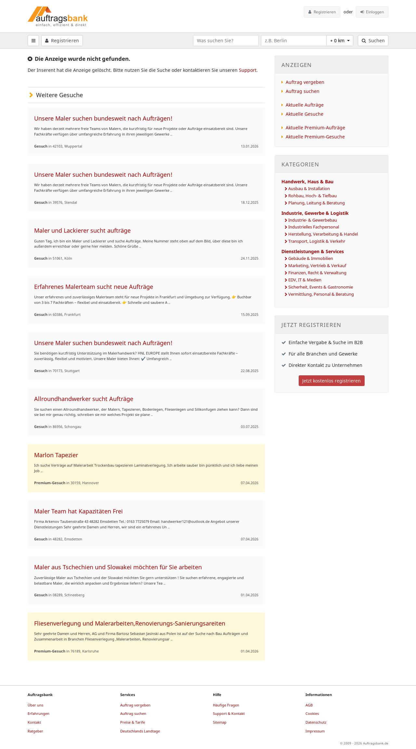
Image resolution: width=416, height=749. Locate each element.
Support (247, 70)
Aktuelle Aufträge (305, 105)
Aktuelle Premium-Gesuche (315, 137)
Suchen (373, 40)
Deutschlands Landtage (140, 731)
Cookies (312, 713)
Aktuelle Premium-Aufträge (315, 127)
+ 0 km (338, 40)
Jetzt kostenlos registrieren (331, 381)
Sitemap (220, 722)
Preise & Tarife (132, 722)
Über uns (35, 705)
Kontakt (34, 722)
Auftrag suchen (302, 91)
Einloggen (372, 12)
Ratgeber (35, 731)
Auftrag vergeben (305, 82)
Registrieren (322, 12)
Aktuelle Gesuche (304, 114)
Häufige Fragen (226, 705)
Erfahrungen (38, 713)
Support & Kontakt (229, 713)
